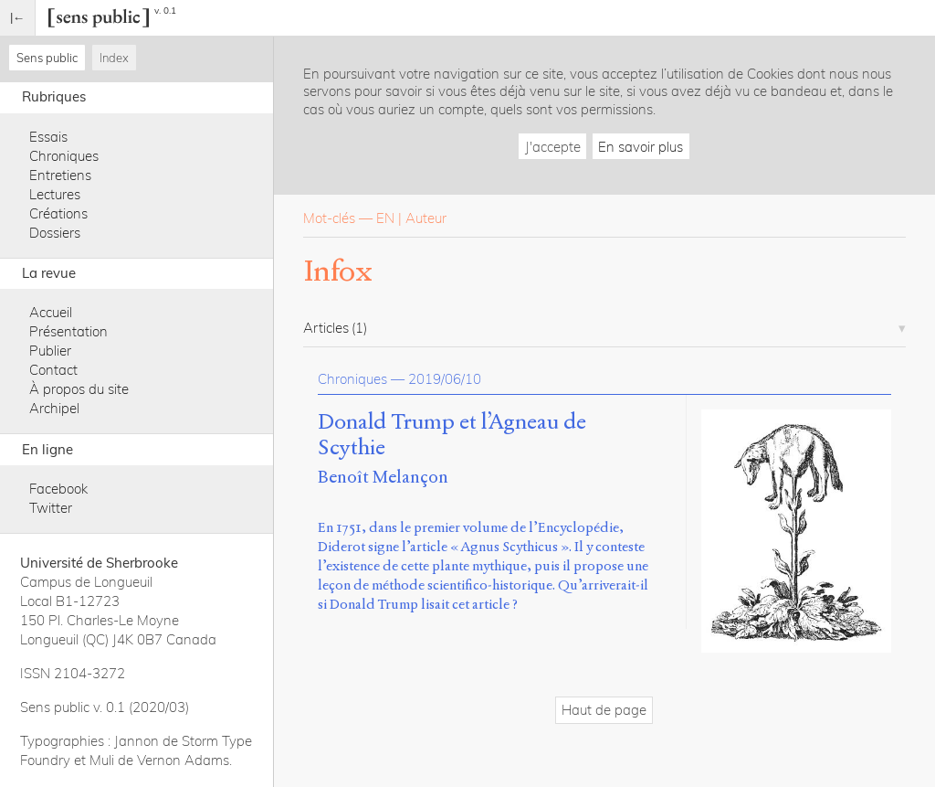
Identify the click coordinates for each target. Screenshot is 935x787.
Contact (53, 369)
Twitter (50, 507)
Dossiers (54, 232)
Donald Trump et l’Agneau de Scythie (452, 435)
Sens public (47, 57)
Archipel (54, 408)
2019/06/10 (444, 379)
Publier (50, 350)
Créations (58, 213)
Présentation (68, 331)
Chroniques (64, 156)
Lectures (54, 194)
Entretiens (60, 175)
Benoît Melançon (383, 476)
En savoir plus (640, 146)
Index (114, 57)
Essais (48, 136)
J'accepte (553, 146)
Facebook (58, 488)
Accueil (50, 312)
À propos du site (79, 389)
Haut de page (604, 709)
